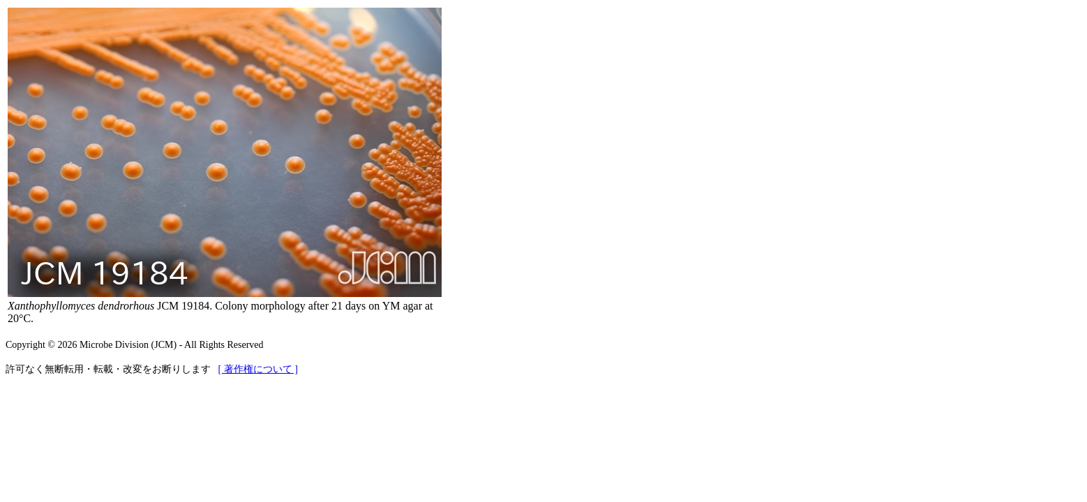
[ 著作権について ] (258, 369)
